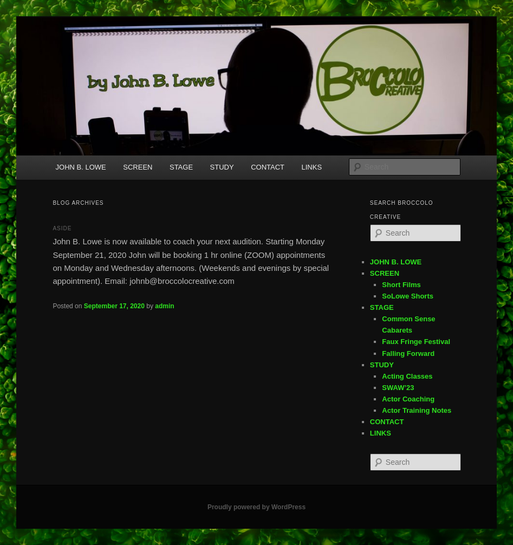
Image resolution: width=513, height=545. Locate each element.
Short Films (401, 285)
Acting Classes (407, 376)
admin (164, 306)
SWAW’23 (398, 388)
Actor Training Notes (416, 410)
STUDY (222, 167)
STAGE (181, 167)
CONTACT (267, 167)
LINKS (312, 167)
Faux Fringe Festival (416, 342)
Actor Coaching (408, 399)
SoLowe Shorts (407, 296)
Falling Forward (408, 353)
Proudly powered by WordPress (256, 507)
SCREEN (137, 167)
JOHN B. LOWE (81, 167)
